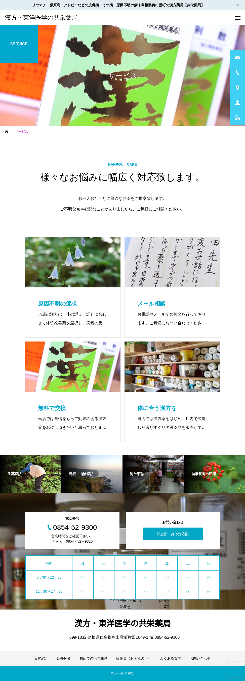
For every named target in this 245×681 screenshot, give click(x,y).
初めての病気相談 (93, 658)
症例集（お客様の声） (133, 658)
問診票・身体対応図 (173, 534)
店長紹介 (64, 658)
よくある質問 (170, 658)
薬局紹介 (41, 658)
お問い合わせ (200, 658)
